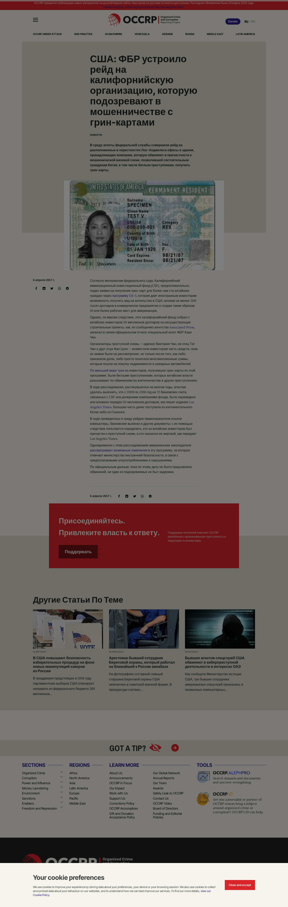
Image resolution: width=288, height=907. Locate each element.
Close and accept (240, 885)
